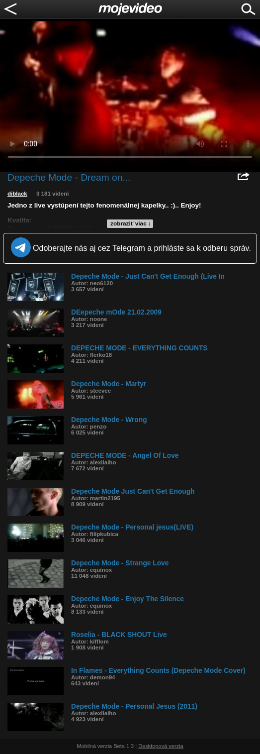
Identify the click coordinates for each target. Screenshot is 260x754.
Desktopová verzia (160, 746)
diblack (17, 194)
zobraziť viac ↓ (130, 223)
